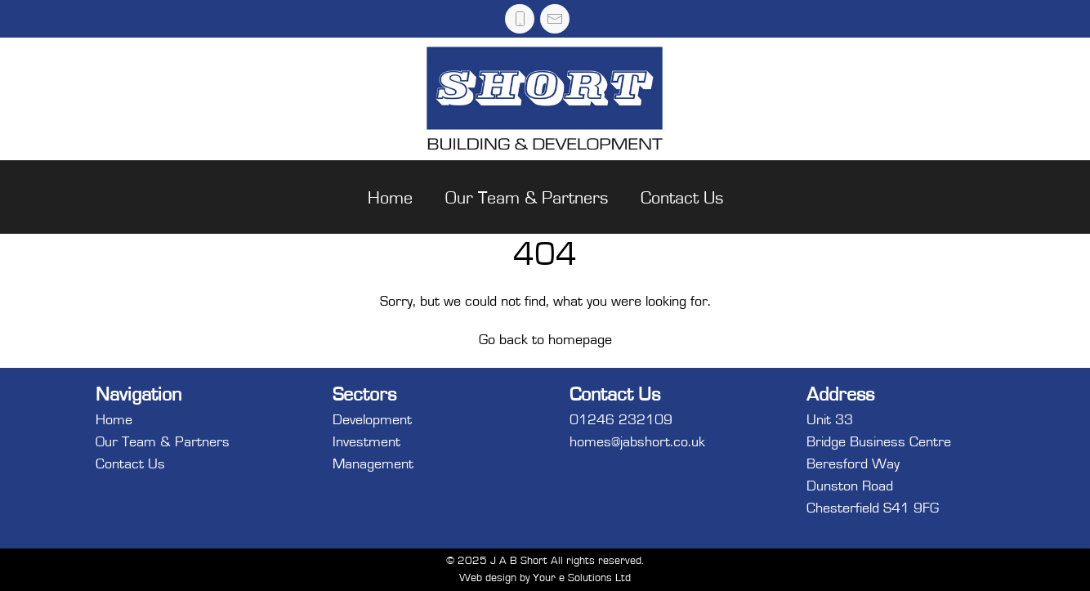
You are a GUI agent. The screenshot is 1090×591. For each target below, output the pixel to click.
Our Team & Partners (526, 198)
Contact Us (682, 198)
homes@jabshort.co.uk (637, 442)
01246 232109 (621, 420)
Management (373, 464)
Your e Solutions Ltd (582, 578)
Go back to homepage (545, 340)
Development (372, 420)
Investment (366, 442)
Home (390, 198)
